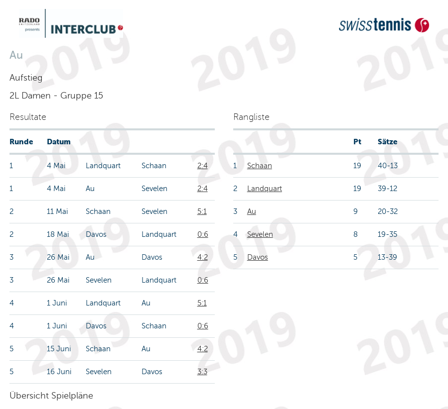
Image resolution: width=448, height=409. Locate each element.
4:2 (202, 257)
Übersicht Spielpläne (51, 396)
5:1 (202, 211)
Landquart (264, 189)
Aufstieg (25, 78)
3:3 (202, 372)
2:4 (202, 166)
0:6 (202, 234)
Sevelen (260, 234)
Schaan (259, 166)
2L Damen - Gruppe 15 (56, 96)
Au (251, 211)
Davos (257, 257)
